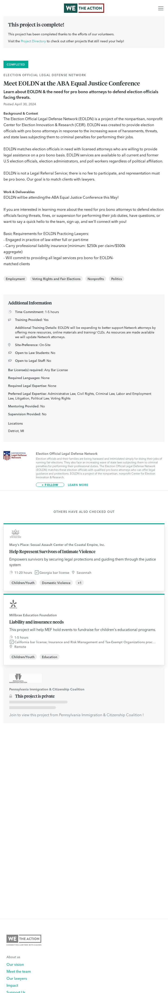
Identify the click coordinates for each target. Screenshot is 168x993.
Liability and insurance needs (36, 622)
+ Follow (50, 485)
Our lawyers (16, 978)
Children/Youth (23, 582)
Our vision (15, 964)
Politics (116, 278)
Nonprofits (96, 278)
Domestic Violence (56, 582)
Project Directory (33, 41)
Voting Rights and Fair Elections (56, 278)
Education (49, 656)
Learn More (78, 485)
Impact (12, 985)
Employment (15, 278)
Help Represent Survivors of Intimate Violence (52, 551)
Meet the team (18, 971)
